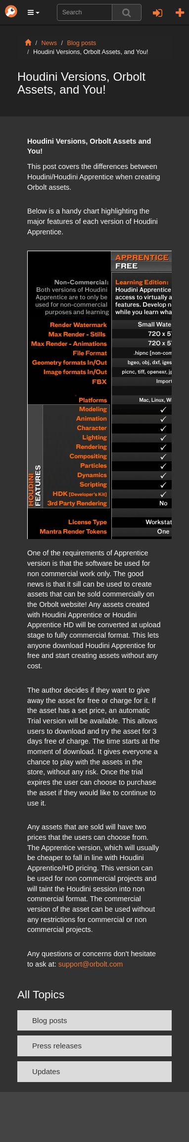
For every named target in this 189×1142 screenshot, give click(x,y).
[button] (33, 12)
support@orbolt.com (90, 964)
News (49, 43)
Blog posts (81, 43)
